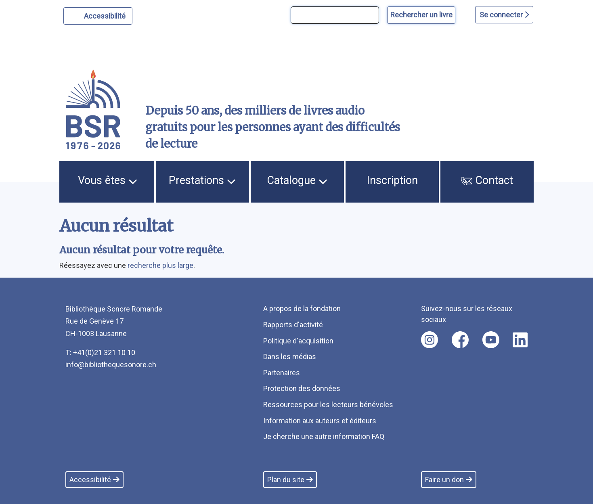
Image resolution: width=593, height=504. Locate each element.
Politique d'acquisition (298, 341)
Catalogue (297, 180)
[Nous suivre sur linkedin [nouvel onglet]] (520, 339)
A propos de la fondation (302, 308)
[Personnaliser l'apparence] (97, 15)
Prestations (202, 180)
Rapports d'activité (293, 324)
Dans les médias (289, 356)
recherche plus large (160, 265)
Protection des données (301, 388)
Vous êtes (107, 180)
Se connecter (504, 14)
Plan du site (290, 479)
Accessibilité (106, 15)
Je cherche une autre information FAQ (323, 436)
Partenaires (281, 372)
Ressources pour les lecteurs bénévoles (328, 404)
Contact (487, 180)
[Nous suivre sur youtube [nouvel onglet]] (490, 339)
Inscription (392, 180)
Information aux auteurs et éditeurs (319, 420)
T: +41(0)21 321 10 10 (100, 352)
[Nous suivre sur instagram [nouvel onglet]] (429, 339)
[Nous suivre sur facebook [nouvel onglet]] (460, 339)
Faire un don (448, 479)
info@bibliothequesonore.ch (110, 364)
